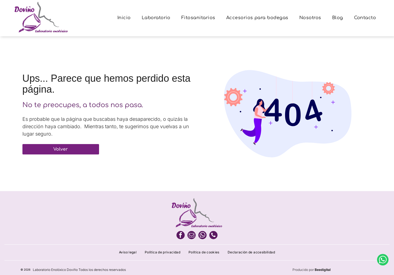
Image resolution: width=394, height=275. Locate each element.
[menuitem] (124, 18)
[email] (191, 236)
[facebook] (180, 236)
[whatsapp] (202, 236)
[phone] (213, 236)
